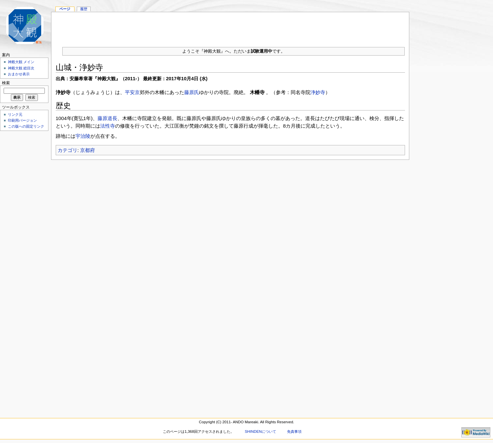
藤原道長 (107, 118)
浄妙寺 (317, 92)
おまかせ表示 (19, 74)
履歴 (83, 9)
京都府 (87, 150)
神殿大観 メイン (21, 62)
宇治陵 (82, 136)
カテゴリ (67, 150)
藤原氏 (191, 92)
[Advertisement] (230, 27)
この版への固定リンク (26, 126)
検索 (6, 83)
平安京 (132, 92)
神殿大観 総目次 (21, 68)
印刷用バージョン (22, 120)
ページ (64, 9)
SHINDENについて (260, 431)
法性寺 (107, 126)
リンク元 (15, 114)
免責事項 (294, 431)
